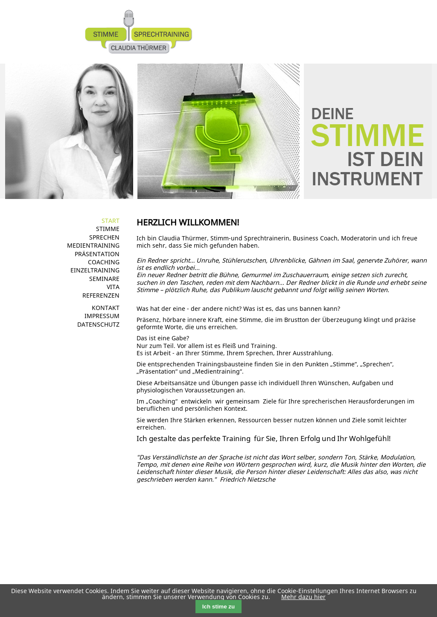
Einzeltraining (94, 270)
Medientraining (93, 245)
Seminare (104, 279)
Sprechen (104, 237)
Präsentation (97, 254)
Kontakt (105, 308)
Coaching (103, 262)
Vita (113, 287)
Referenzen (100, 295)
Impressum (101, 316)
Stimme (107, 229)
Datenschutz (98, 324)
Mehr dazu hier (303, 597)
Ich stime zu (218, 606)
